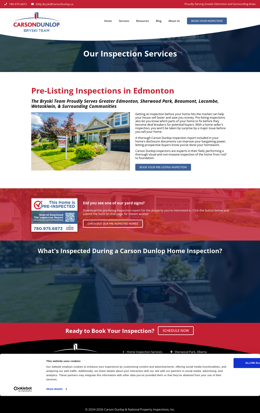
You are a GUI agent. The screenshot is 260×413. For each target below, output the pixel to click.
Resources (142, 21)
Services (124, 21)
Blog (158, 21)
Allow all (230, 379)
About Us (174, 21)
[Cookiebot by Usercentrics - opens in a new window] (22, 406)
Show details (54, 406)
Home (108, 21)
